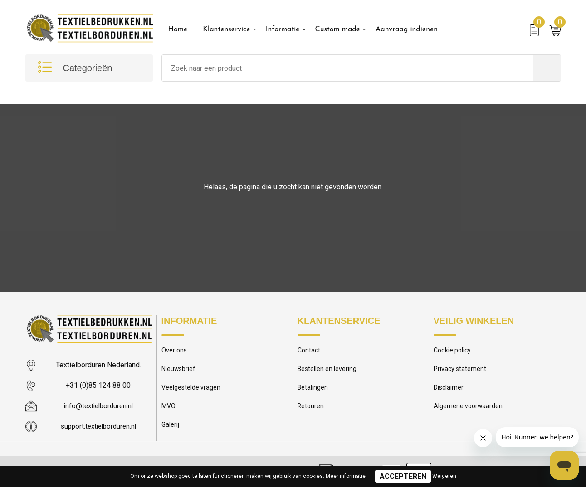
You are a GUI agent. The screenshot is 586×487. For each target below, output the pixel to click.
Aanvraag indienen (407, 29)
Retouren (311, 409)
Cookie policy (454, 351)
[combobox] (347, 68)
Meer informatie (346, 476)
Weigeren (444, 476)
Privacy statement (461, 370)
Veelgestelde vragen (191, 390)
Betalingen (313, 390)
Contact (310, 351)
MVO (168, 409)
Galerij (170, 429)
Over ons (174, 351)
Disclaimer (449, 390)
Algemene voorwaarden (469, 409)
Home (178, 29)
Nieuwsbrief (179, 370)
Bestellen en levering (328, 370)
